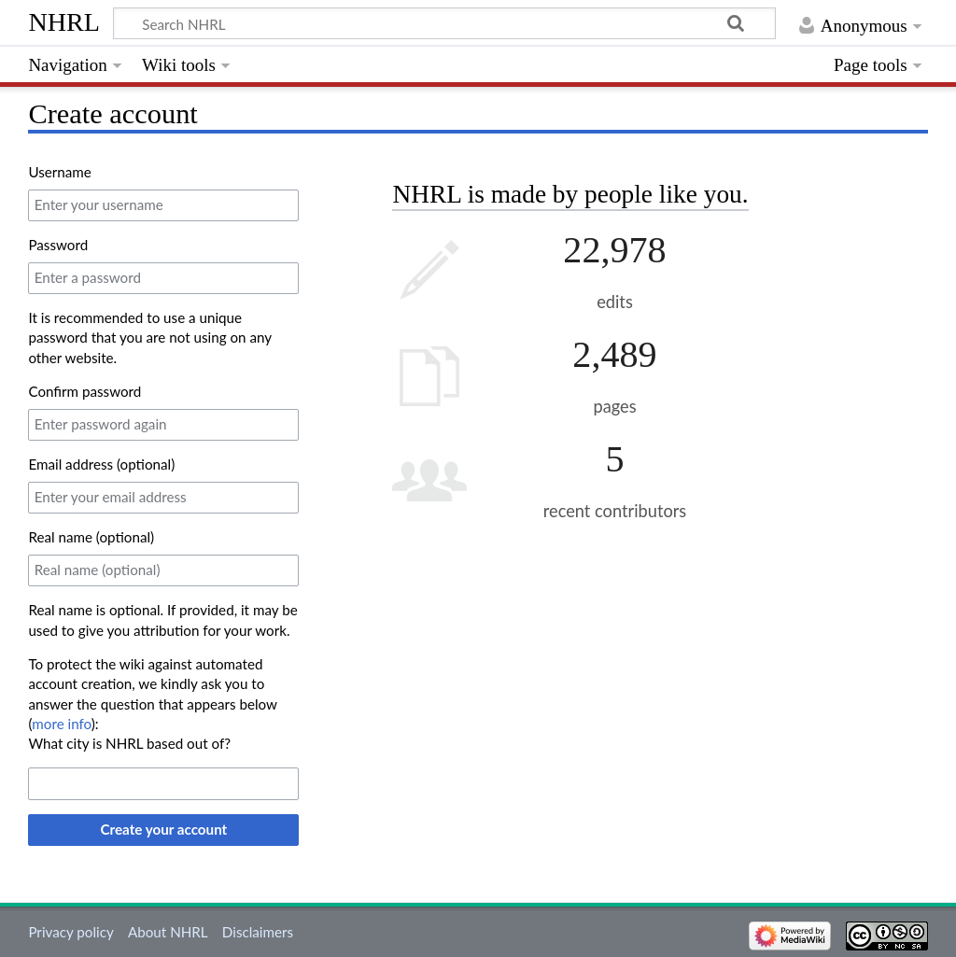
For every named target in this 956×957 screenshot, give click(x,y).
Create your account (164, 829)
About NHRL (168, 931)
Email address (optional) (101, 464)
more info (61, 723)
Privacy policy (70, 931)
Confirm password (84, 391)
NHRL (64, 21)
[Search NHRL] (444, 23)
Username (59, 171)
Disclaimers (257, 931)
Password (58, 244)
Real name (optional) (91, 536)
